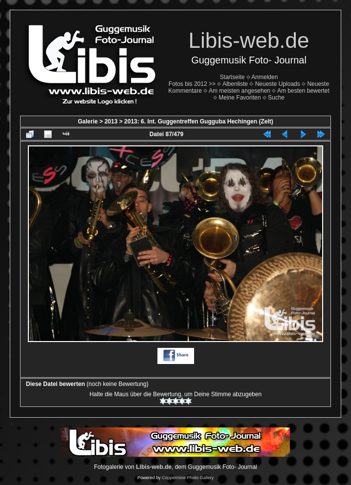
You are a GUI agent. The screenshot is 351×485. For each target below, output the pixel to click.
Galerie (88, 121)
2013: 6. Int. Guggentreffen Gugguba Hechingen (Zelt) (198, 121)
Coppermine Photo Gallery (188, 477)
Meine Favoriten (240, 97)
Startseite (232, 77)
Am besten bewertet (303, 90)
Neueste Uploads (277, 84)
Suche (276, 97)
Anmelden (264, 77)
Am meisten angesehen (239, 90)
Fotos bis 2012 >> (192, 84)
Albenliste (235, 84)
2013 (111, 121)
